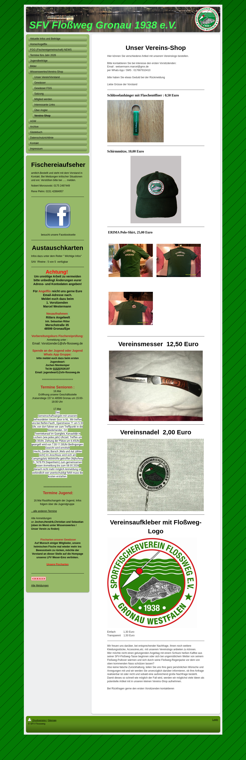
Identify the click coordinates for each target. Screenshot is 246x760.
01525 (56, 368)
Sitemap (52, 720)
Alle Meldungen (40, 585)
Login (215, 719)
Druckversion (37, 720)
